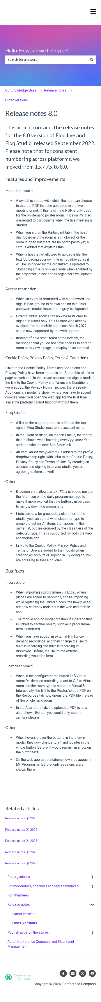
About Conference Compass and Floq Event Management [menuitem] (40, 944)
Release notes (55, 90)
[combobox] (46, 59)
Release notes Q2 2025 (21, 818)
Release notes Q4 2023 (21, 863)
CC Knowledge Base (21, 90)
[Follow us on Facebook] (63, 973)
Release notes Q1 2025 (21, 841)
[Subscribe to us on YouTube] (92, 973)
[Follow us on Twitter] (82, 973)
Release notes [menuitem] (18, 904)
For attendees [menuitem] (18, 895)
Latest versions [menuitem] (24, 914)
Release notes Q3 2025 (21, 852)
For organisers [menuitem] (18, 877)
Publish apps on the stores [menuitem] (28, 932)
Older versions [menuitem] (24, 923)
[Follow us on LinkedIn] (72, 973)
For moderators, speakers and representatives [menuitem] (43, 886)
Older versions (16, 100)
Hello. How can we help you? (36, 50)
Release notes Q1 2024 (21, 829)
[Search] (91, 59)
